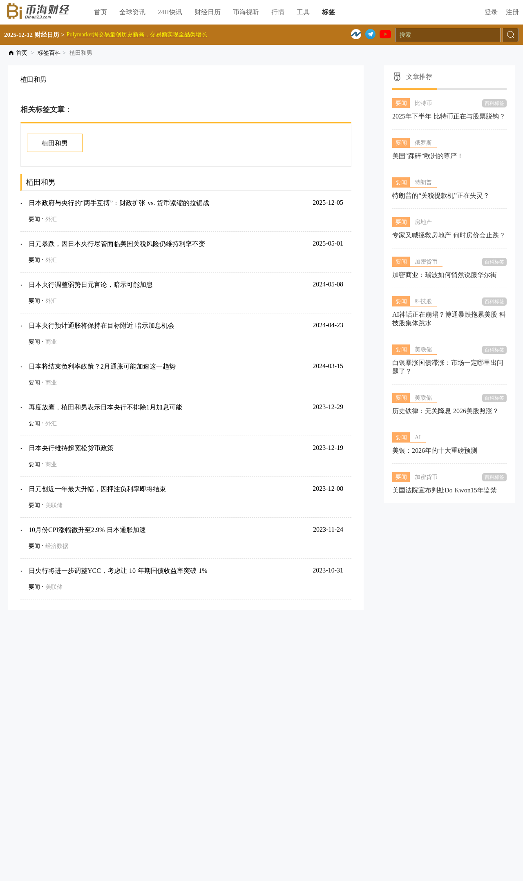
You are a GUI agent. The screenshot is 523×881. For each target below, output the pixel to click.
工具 (303, 12)
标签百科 (49, 53)
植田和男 (55, 143)
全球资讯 (132, 12)
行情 (277, 12)
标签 (328, 12)
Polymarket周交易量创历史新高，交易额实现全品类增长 (137, 34)
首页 (100, 12)
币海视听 (246, 12)
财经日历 (207, 12)
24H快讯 (170, 12)
